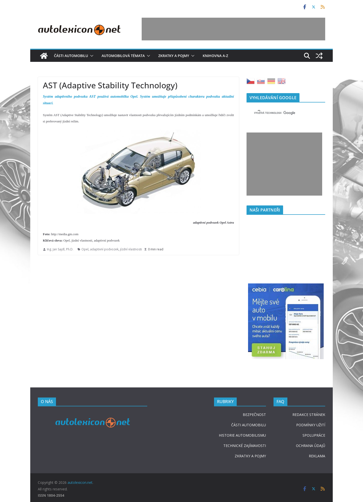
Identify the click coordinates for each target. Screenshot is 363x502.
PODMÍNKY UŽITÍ (310, 424)
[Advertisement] (233, 29)
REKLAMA (317, 456)
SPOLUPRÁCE (313, 435)
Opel (84, 249)
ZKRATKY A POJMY (250, 456)
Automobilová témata (123, 55)
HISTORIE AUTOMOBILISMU (242, 435)
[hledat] (280, 113)
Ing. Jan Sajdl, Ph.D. (60, 249)
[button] (91, 55)
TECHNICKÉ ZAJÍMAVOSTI (244, 445)
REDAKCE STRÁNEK (308, 414)
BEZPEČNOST (254, 414)
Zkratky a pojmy (173, 55)
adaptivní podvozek (104, 249)
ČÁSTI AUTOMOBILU (248, 424)
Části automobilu (71, 55)
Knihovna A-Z (215, 55)
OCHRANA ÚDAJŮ (310, 445)
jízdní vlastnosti (131, 249)
